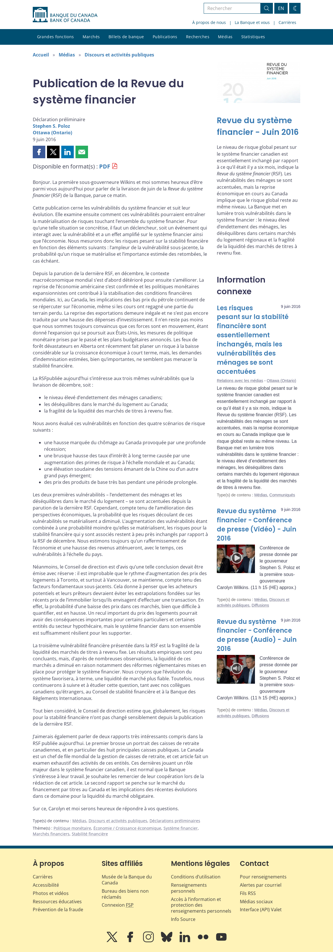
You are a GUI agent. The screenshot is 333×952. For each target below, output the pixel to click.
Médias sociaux (256, 901)
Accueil (41, 55)
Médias (225, 36)
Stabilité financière (90, 834)
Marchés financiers (51, 834)
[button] (39, 152)
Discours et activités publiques (119, 55)
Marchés (91, 36)
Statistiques (253, 36)
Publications (165, 36)
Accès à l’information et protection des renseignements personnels (201, 905)
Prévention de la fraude (58, 909)
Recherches (197, 36)
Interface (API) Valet (261, 909)
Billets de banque (126, 36)
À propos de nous (209, 22)
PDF (104, 166)
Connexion (118, 905)
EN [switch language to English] (281, 8)
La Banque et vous (252, 22)
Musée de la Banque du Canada (127, 880)
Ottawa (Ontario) (52, 132)
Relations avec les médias (240, 380)
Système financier (181, 828)
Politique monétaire (72, 828)
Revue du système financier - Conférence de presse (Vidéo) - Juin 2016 (256, 525)
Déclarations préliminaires (175, 820)
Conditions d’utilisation (195, 877)
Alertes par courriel (260, 885)
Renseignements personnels (189, 888)
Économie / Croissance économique (127, 828)
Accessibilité (46, 885)
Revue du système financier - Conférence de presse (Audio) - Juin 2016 (257, 635)
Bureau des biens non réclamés (125, 894)
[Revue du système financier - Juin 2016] (258, 126)
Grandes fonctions (55, 36)
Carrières (287, 22)
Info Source (183, 919)
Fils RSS (248, 893)
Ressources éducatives (57, 901)
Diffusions (260, 605)
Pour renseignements (263, 877)
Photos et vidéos (51, 893)
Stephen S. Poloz (51, 126)
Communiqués (282, 495)
